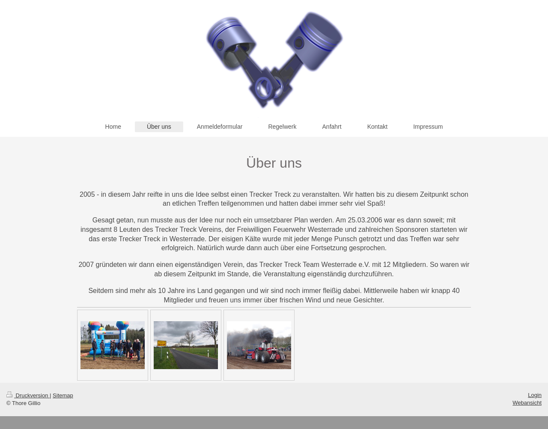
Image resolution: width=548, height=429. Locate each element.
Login (535, 395)
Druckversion (28, 395)
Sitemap (63, 395)
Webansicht (527, 402)
